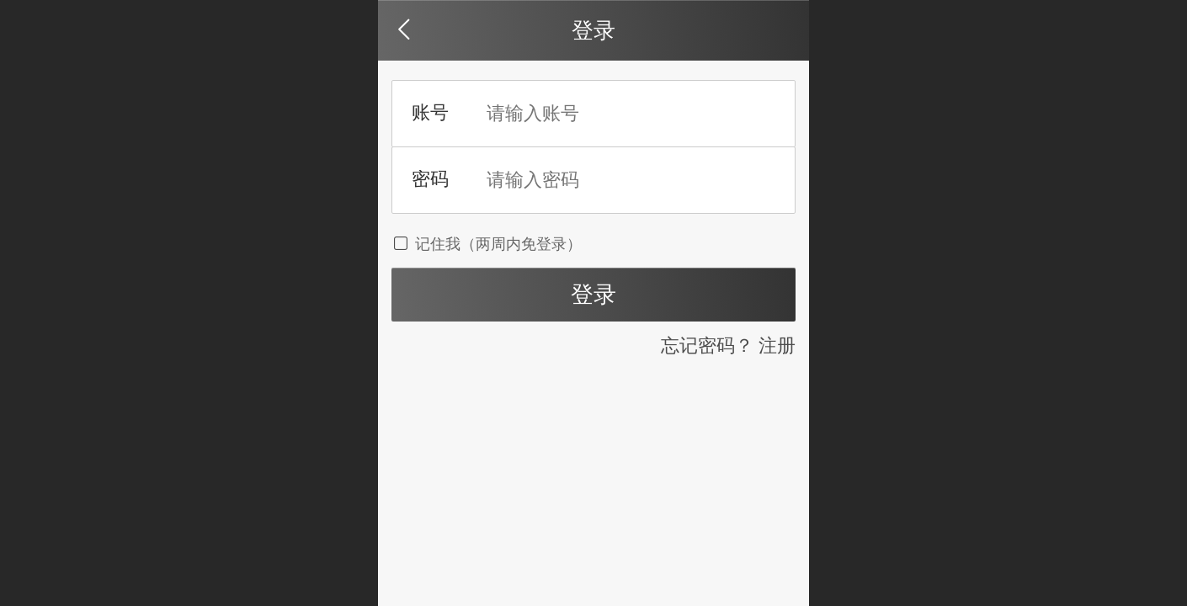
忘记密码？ (707, 345)
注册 (777, 345)
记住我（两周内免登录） (486, 243)
